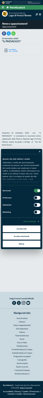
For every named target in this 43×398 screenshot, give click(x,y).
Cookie (25, 391)
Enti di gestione (22, 328)
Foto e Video (22, 342)
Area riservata (29, 394)
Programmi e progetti (22, 356)
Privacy (18, 391)
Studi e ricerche (22, 367)
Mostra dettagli (30, 221)
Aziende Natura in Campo (22, 353)
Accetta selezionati (21, 236)
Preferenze (34, 391)
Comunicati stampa (22, 370)
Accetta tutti (21, 229)
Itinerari (22, 322)
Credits (19, 394)
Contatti (10, 394)
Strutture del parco (22, 373)
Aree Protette (22, 318)
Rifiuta (21, 244)
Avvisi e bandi (22, 363)
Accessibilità (8, 391)
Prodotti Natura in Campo (22, 349)
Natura (22, 332)
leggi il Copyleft (26, 388)
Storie (22, 339)
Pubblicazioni (22, 346)
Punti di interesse (22, 335)
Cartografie (22, 360)
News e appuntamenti (14, 23)
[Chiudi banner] (39, 151)
